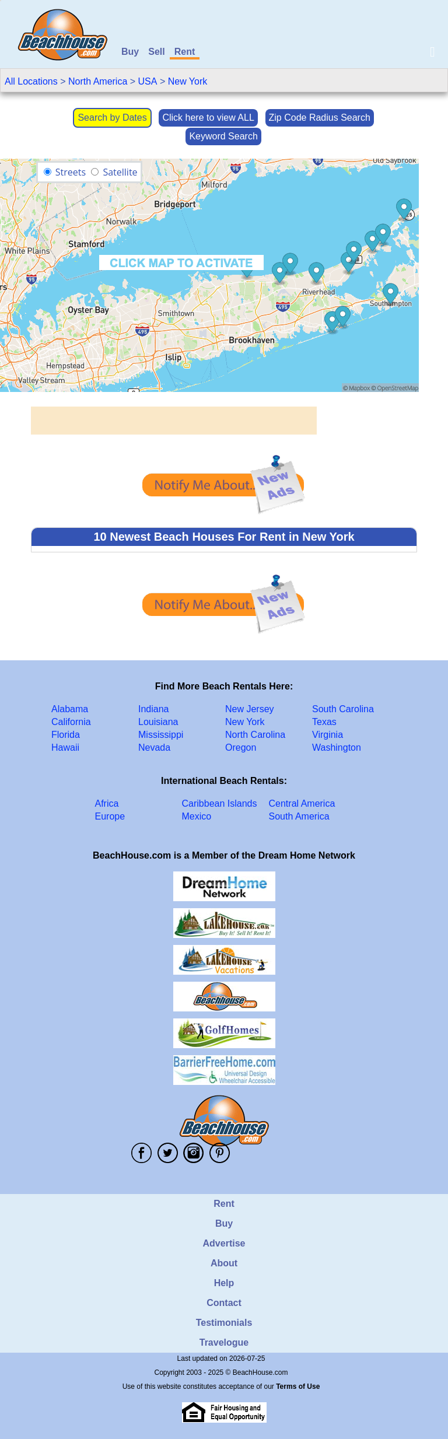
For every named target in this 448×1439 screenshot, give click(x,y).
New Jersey (249, 709)
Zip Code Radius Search (319, 117)
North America (97, 81)
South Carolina (343, 709)
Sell (156, 52)
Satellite (120, 172)
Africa (107, 803)
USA (148, 81)
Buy (130, 52)
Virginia (327, 735)
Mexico (197, 816)
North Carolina (255, 735)
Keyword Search (223, 136)
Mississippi (160, 735)
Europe (110, 816)
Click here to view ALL (208, 117)
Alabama (69, 709)
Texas (324, 722)
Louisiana (158, 722)
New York (188, 81)
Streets (70, 172)
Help (224, 1283)
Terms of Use (298, 1386)
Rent (184, 52)
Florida (65, 735)
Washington (336, 747)
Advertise (224, 1243)
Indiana (153, 709)
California (71, 722)
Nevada (154, 747)
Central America (302, 803)
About (224, 1263)
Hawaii (65, 747)
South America (299, 816)
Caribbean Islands (219, 803)
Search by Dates (112, 117)
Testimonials (224, 1323)
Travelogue (224, 1342)
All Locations (31, 81)
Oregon (240, 747)
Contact (224, 1303)
